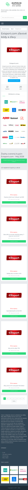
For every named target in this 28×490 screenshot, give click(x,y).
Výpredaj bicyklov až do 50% (14, 311)
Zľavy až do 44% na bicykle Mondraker (14, 385)
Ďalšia (14, 401)
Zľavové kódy (5, 456)
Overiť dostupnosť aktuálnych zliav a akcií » (14, 161)
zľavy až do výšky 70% (14, 348)
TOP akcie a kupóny (7, 454)
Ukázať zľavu (14, 202)
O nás (3, 452)
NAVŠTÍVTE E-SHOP (14, 80)
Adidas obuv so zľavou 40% (14, 273)
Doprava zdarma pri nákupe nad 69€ (14, 197)
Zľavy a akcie (5, 457)
